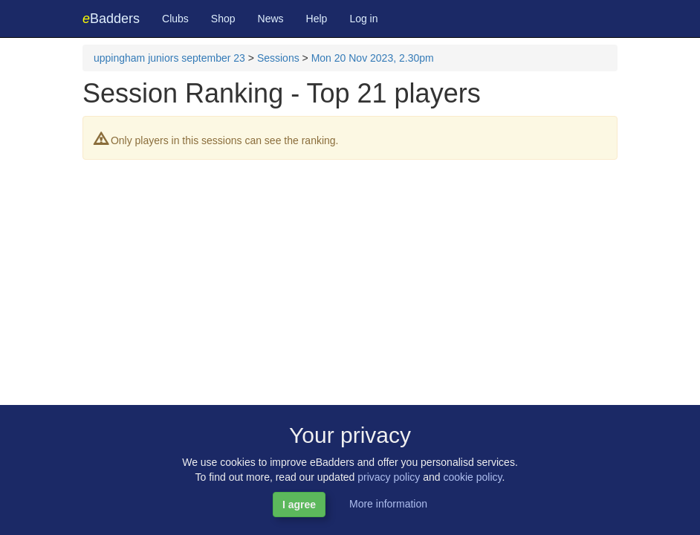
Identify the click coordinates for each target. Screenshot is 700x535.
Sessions (278, 58)
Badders (111, 18)
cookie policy (472, 477)
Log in (363, 19)
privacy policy (388, 477)
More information (388, 504)
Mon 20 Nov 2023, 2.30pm (372, 58)
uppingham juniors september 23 (169, 58)
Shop (223, 19)
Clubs (175, 19)
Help (317, 19)
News (271, 19)
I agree (299, 504)
